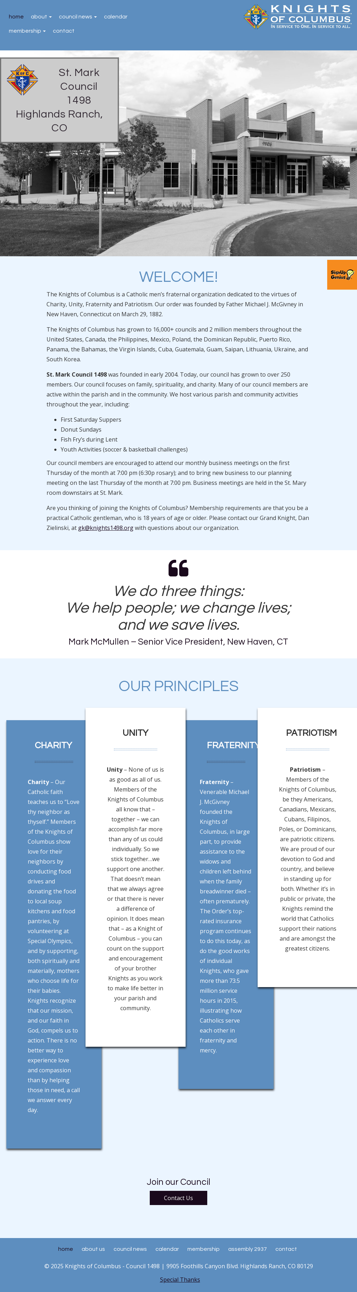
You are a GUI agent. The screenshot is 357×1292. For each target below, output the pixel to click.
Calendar (115, 17)
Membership (27, 31)
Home (16, 17)
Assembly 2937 (247, 1249)
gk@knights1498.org (105, 528)
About (41, 17)
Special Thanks (180, 1279)
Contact (64, 31)
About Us (93, 1249)
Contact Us (178, 1198)
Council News (78, 17)
